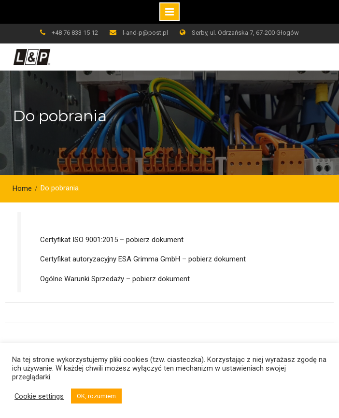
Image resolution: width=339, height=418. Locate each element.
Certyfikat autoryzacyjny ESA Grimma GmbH (110, 259)
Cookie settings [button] (39, 396)
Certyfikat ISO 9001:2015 (79, 239)
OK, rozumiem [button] (96, 396)
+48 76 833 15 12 (75, 32)
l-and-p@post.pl (145, 32)
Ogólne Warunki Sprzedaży (82, 278)
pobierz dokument (155, 239)
